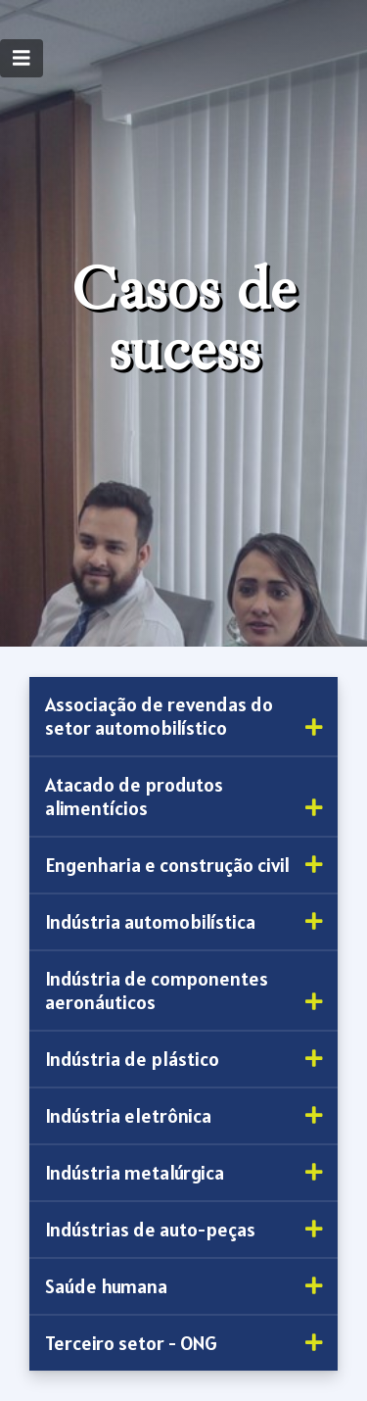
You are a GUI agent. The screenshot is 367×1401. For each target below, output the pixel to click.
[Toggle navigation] (21, 58)
